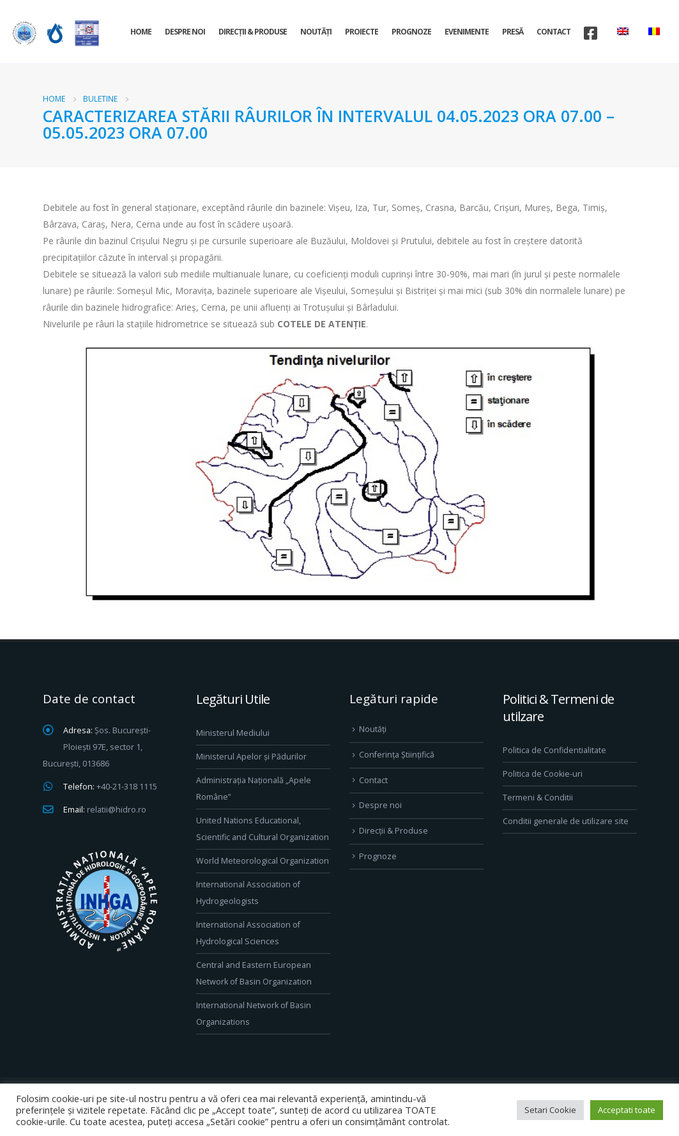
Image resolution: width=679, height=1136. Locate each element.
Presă (512, 31)
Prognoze (411, 31)
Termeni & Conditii (538, 797)
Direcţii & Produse (252, 31)
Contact (553, 31)
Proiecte (361, 31)
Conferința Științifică (396, 754)
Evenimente (467, 31)
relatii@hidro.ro (116, 809)
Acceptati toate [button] (626, 1110)
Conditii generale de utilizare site (566, 821)
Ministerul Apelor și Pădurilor (251, 756)
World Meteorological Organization (262, 860)
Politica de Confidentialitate (554, 750)
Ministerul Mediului (233, 733)
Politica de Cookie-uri (543, 773)
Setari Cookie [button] (550, 1110)
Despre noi (185, 31)
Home (140, 31)
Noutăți (316, 31)
